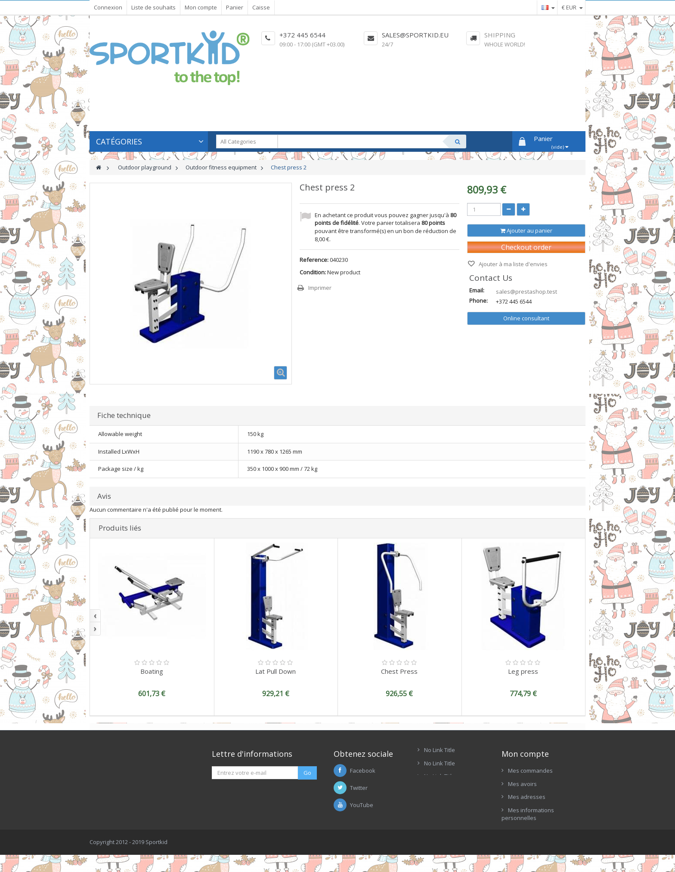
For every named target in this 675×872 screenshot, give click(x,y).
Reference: (314, 260)
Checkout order (526, 247)
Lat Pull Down (275, 671)
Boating (151, 671)
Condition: (313, 272)
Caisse (261, 7)
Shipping (499, 35)
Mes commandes (530, 770)
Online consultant (526, 318)
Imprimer (319, 288)
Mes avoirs (522, 784)
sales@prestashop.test (526, 291)
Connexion (108, 7)
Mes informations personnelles (528, 814)
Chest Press (399, 671)
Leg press (523, 671)
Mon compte (201, 7)
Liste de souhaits (153, 7)
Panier (234, 7)
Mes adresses (526, 797)
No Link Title (439, 750)
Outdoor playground (144, 167)
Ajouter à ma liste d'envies (512, 264)
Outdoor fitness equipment (221, 167)
